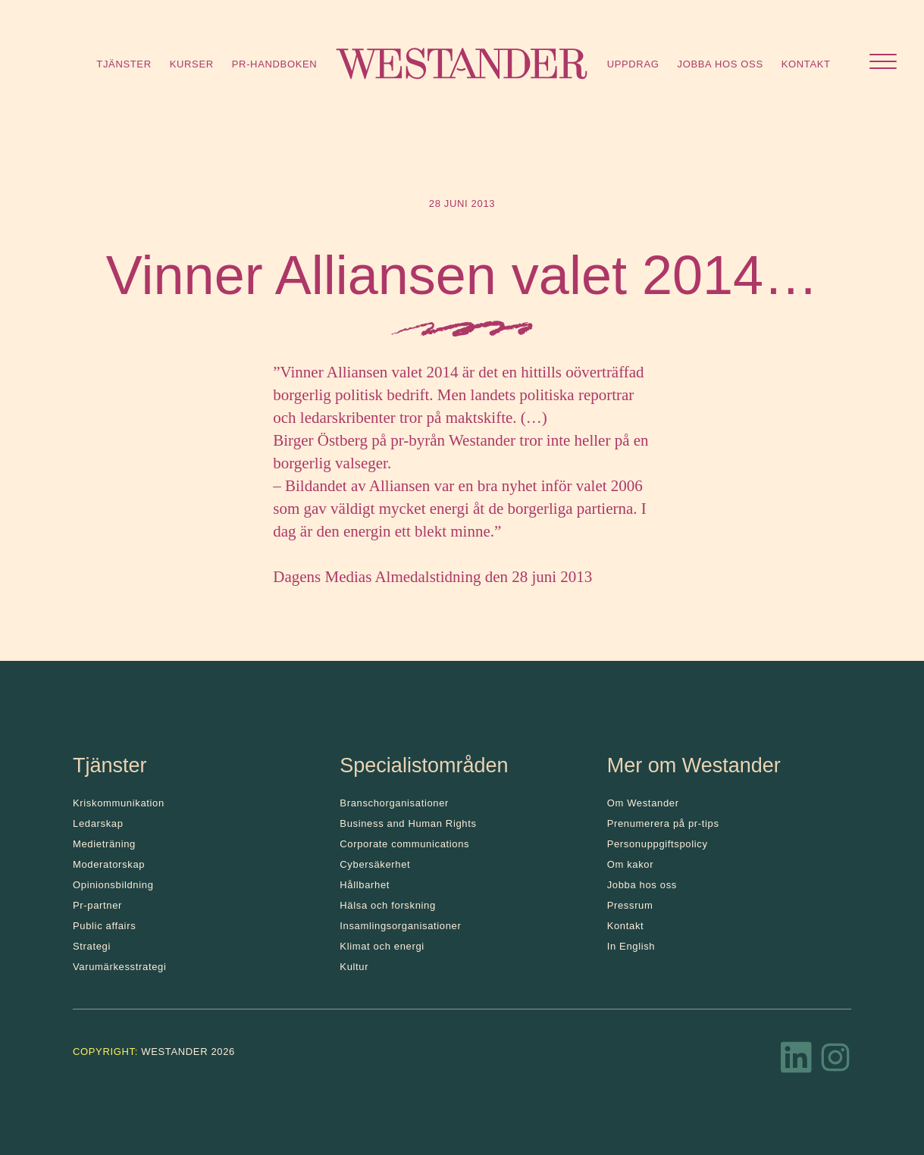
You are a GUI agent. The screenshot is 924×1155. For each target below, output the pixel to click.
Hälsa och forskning (388, 905)
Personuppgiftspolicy (657, 844)
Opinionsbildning (113, 885)
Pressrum (630, 905)
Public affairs (104, 925)
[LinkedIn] (797, 1061)
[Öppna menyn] (883, 63)
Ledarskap (98, 823)
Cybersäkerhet (375, 864)
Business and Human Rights (408, 823)
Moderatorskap (109, 864)
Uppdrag (633, 64)
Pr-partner (97, 905)
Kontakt (806, 64)
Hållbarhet (365, 885)
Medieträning (104, 844)
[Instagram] (835, 1061)
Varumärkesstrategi (119, 966)
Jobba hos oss (720, 64)
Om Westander (643, 803)
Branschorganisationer (394, 803)
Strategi (92, 946)
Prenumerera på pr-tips (663, 823)
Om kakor (630, 864)
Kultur (354, 966)
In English (631, 946)
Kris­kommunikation (118, 803)
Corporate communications (404, 844)
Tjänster (123, 64)
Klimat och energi (382, 946)
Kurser (192, 64)
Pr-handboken (275, 64)
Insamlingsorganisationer (400, 925)
